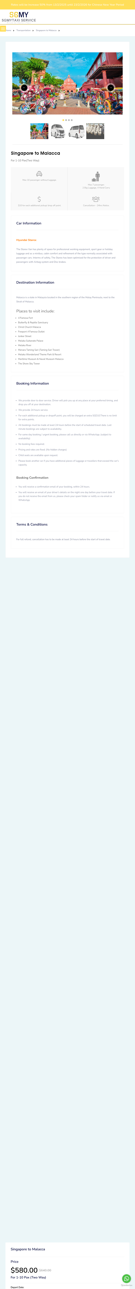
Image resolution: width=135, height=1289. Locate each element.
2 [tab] (66, 120)
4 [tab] (72, 120)
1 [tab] (63, 120)
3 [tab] (69, 120)
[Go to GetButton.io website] (126, 1285)
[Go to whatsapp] (126, 1278)
